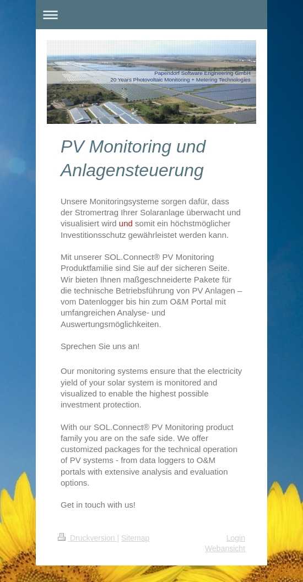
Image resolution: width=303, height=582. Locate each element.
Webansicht (225, 548)
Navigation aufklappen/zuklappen (151, 14)
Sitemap (135, 538)
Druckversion (87, 538)
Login (235, 538)
